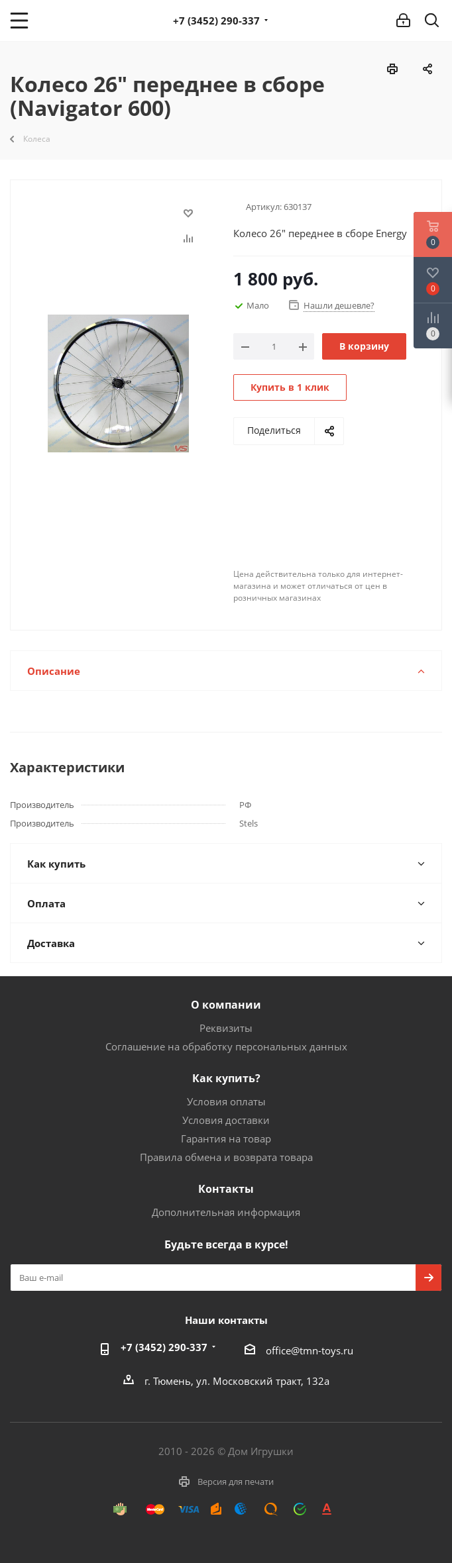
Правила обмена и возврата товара (226, 1157)
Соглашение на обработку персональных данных (226, 1046)
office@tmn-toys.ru (309, 1350)
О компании (226, 1004)
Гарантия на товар (226, 1138)
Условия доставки (226, 1120)
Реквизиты (226, 1027)
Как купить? (226, 1078)
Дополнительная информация (226, 1212)
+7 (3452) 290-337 (216, 20)
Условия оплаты (226, 1101)
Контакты (226, 1189)
